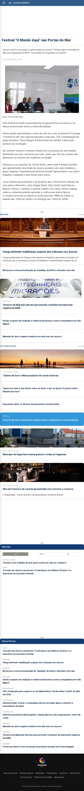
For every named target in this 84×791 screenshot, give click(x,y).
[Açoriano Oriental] (42, 767)
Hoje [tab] (15, 554)
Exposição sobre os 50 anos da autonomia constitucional (31, 404)
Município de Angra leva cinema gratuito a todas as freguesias (34, 454)
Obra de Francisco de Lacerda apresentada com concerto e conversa (38, 489)
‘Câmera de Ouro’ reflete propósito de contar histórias (30, 375)
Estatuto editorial (26, 773)
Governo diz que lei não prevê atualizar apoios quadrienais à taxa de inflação (40, 420)
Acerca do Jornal (10, 773)
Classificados (52, 773)
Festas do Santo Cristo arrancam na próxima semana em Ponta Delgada (38, 746)
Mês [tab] (68, 554)
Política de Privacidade (43, 777)
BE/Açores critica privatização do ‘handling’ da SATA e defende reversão (39, 270)
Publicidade (39, 773)
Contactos (63, 773)
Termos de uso (26, 777)
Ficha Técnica (75, 773)
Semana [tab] (42, 554)
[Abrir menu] (4, 3)
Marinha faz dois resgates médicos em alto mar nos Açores (32, 336)
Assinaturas (59, 777)
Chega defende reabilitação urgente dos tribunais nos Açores (40, 251)
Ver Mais (81, 214)
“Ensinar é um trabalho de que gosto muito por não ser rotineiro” (35, 562)
